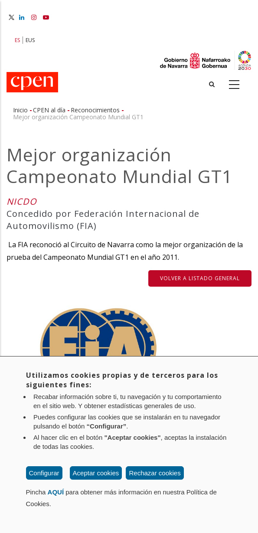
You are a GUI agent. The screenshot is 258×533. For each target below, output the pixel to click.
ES (17, 40)
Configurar (44, 473)
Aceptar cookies (96, 473)
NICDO (22, 201)
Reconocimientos (95, 110)
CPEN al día (49, 110)
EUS (30, 40)
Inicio (20, 110)
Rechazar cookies (154, 473)
